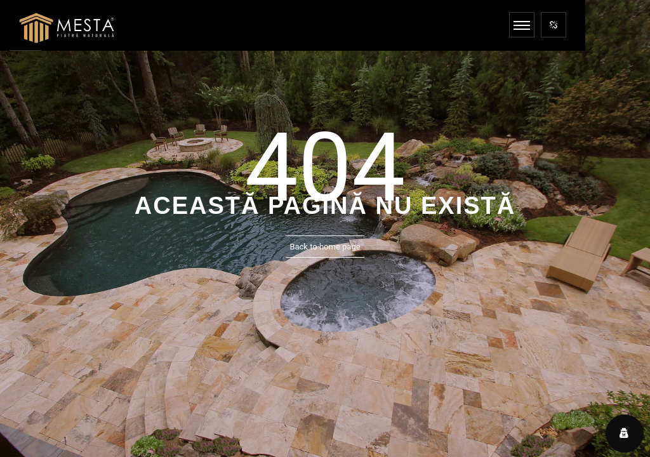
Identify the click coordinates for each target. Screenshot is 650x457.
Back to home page (324, 246)
